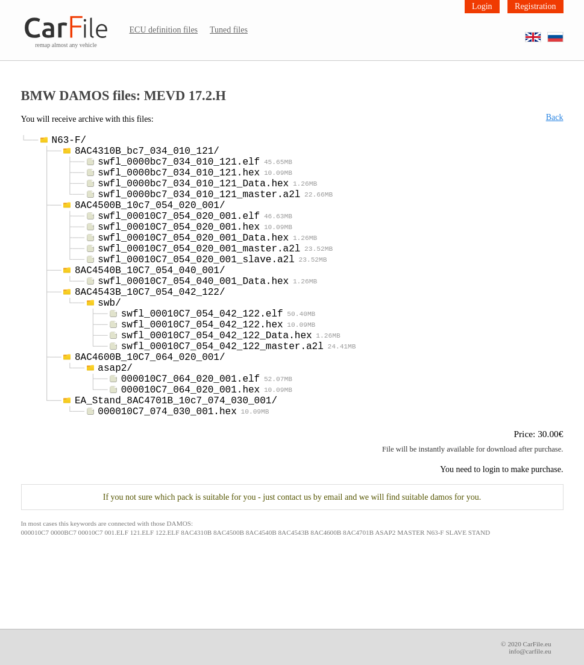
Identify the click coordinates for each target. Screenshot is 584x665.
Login (482, 6)
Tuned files (229, 29)
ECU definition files (164, 29)
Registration (535, 6)
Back (555, 117)
